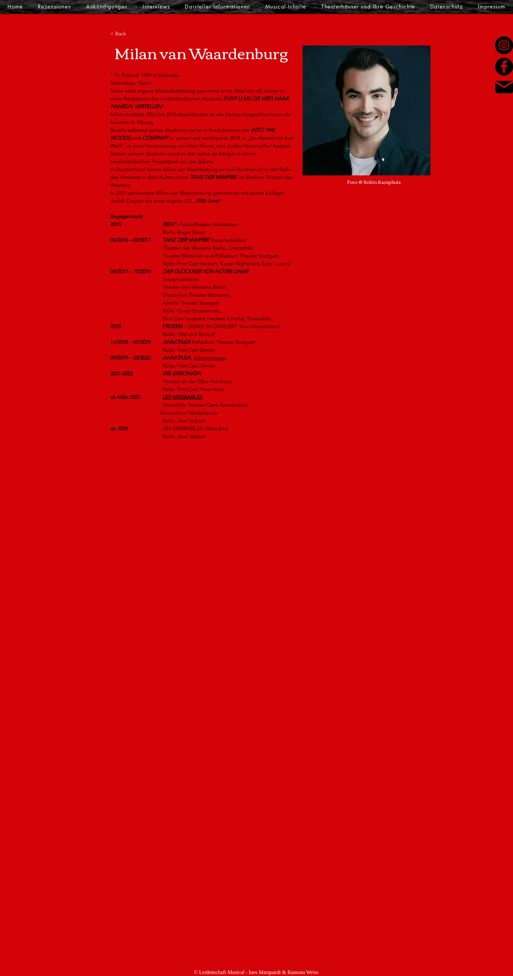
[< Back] (123, 34)
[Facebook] (504, 67)
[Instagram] (504, 45)
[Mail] (504, 87)
